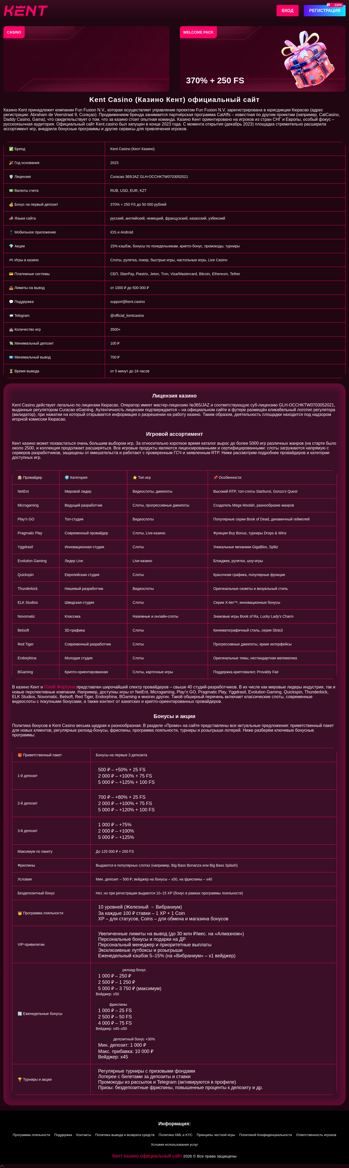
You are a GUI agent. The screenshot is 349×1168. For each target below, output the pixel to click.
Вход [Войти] (288, 10)
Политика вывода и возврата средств (125, 1135)
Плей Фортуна (59, 686)
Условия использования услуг (174, 1145)
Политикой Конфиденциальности (265, 1135)
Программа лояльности (31, 1135)
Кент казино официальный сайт (147, 1156)
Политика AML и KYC (175, 1135)
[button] (174, 1166)
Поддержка (63, 1135)
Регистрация (324, 10)
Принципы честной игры (216, 1135)
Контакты (83, 1135)
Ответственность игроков (316, 1135)
